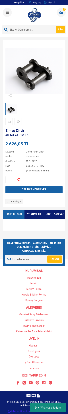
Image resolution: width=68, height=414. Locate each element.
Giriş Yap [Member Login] (35, 2)
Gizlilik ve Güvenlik (34, 320)
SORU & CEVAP (55, 214)
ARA (60, 29)
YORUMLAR (34, 214)
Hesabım (34, 345)
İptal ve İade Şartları (34, 325)
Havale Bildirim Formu (34, 294)
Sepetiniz (34, 368)
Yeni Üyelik (34, 351)
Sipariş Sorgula (34, 300)
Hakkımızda (34, 277)
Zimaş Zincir (14, 130)
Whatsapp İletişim (48, 408)
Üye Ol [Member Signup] (49, 2)
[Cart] (61, 12)
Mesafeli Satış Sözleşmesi (34, 314)
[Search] (34, 29)
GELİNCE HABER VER (34, 189)
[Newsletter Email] (34, 259)
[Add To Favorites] (18, 179)
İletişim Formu (34, 289)
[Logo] (34, 15)
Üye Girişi (34, 356)
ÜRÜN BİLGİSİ (13, 214)
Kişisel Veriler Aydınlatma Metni (34, 331)
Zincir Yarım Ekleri (35, 151)
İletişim (34, 283)
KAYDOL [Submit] (54, 258)
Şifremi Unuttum (34, 362)
